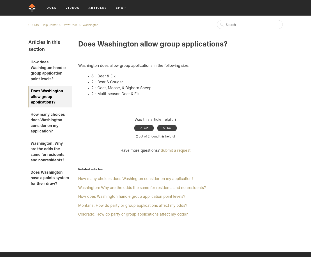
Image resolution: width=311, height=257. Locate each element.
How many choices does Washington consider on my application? (48, 123)
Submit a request (175, 150)
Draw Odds (70, 25)
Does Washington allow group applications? (47, 96)
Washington (90, 25)
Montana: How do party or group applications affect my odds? (132, 205)
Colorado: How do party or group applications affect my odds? (133, 214)
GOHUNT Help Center (43, 25)
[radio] (144, 128)
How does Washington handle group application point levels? (48, 70)
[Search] (250, 24)
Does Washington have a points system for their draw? (50, 178)
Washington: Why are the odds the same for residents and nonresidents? (48, 151)
